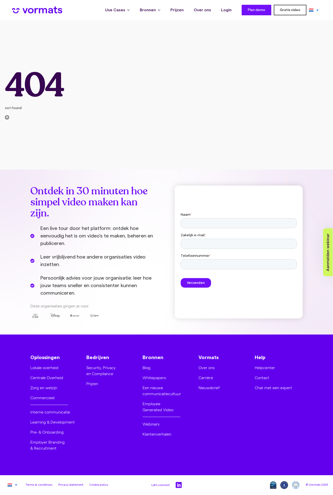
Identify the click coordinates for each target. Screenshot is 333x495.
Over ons (202, 10)
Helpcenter (265, 367)
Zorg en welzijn (43, 387)
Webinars (151, 424)
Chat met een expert (273, 387)
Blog (147, 367)
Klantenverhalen (157, 434)
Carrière (205, 377)
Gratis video (290, 10)
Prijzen (177, 10)
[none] (313, 10)
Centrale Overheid (46, 377)
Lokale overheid (44, 367)
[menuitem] (313, 10)
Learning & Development (52, 422)
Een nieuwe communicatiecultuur (162, 390)
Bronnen (148, 10)
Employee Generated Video (158, 406)
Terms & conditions (39, 484)
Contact (262, 377)
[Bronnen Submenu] (160, 10)
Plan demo (256, 10)
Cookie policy (98, 484)
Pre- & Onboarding (47, 432)
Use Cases (115, 10)
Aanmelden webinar (328, 252)
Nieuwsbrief (209, 387)
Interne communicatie (50, 412)
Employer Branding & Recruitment (47, 445)
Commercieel (42, 397)
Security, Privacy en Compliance (101, 370)
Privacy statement (70, 484)
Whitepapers (154, 377)
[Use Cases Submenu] (130, 10)
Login (226, 10)
